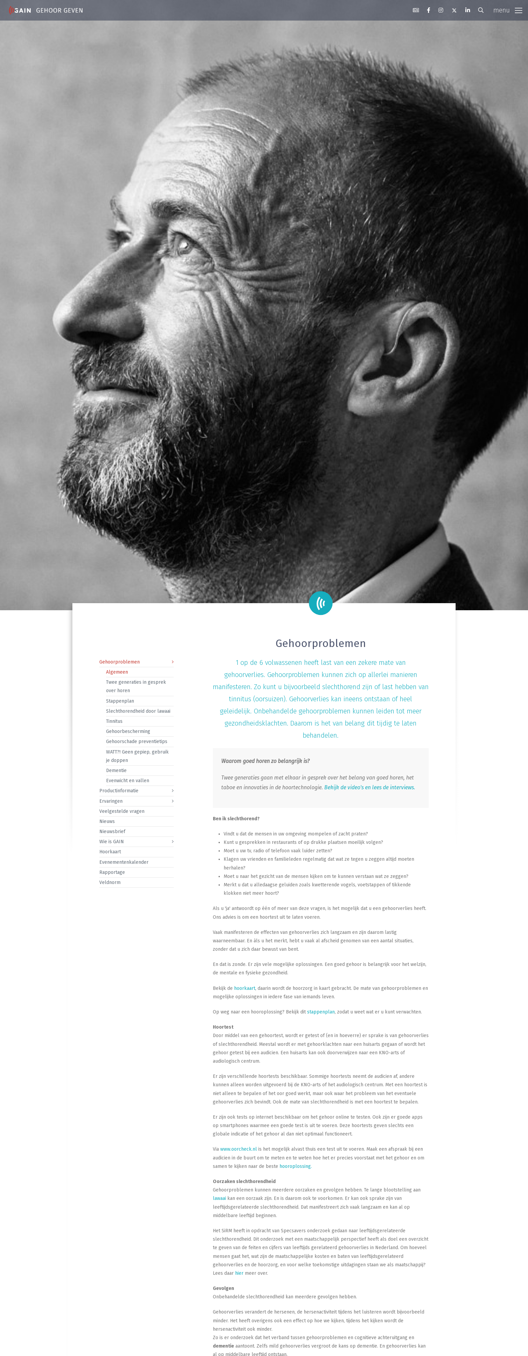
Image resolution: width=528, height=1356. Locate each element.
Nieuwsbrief (112, 831)
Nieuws (107, 821)
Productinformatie (118, 791)
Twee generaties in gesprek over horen (136, 686)
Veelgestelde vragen (121, 811)
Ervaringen (111, 801)
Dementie (116, 770)
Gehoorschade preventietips (136, 741)
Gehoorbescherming (128, 731)
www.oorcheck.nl (238, 1149)
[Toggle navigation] (508, 10)
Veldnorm (110, 882)
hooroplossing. (295, 1166)
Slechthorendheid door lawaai (138, 711)
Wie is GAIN (111, 842)
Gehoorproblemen (119, 662)
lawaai (219, 1198)
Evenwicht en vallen (127, 781)
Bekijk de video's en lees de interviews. (369, 787)
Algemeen (117, 672)
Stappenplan (120, 701)
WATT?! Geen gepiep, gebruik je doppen (137, 756)
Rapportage (112, 872)
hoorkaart (244, 988)
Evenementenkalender (123, 862)
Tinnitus (114, 721)
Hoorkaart (110, 852)
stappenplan (321, 1012)
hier (239, 1273)
